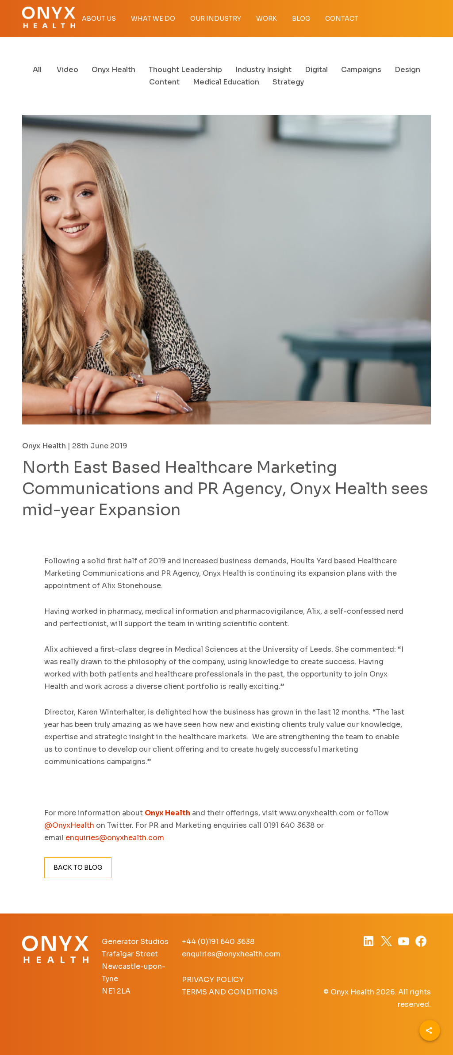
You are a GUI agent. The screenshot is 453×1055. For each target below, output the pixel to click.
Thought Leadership (185, 69)
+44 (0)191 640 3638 (218, 941)
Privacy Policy (213, 979)
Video (67, 69)
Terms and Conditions (230, 992)
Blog (301, 19)
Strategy (288, 82)
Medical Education (226, 82)
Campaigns (361, 69)
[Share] (429, 1030)
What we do (153, 19)
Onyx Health (113, 69)
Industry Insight (263, 69)
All (37, 69)
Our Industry (215, 19)
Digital (316, 69)
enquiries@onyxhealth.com (231, 954)
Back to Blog (78, 868)
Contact (341, 19)
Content (164, 82)
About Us (99, 19)
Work (266, 19)
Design (407, 69)
